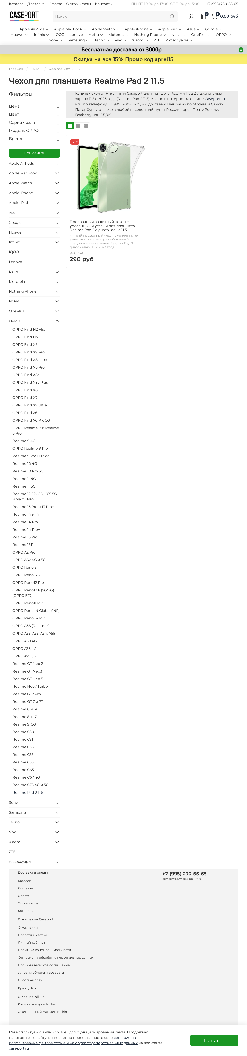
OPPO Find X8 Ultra (29, 360)
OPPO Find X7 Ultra (29, 405)
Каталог (16, 4)
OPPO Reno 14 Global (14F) (36, 611)
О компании (28, 927)
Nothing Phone (150, 35)
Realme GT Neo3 (27, 671)
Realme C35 (23, 747)
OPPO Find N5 (25, 337)
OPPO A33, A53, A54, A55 (33, 633)
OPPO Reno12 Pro (28, 582)
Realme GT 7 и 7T (27, 701)
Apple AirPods (34, 29)
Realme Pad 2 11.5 (27, 792)
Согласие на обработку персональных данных (55, 958)
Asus (193, 29)
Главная (16, 69)
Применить (34, 153)
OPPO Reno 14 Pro (28, 618)
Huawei (20, 35)
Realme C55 (23, 762)
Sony (55, 40)
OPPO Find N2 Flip (28, 329)
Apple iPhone (139, 29)
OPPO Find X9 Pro (28, 352)
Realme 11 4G (24, 479)
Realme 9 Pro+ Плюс (30, 456)
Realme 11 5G (23, 486)
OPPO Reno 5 (24, 567)
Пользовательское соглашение (44, 965)
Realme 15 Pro (24, 537)
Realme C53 (23, 755)
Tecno (102, 40)
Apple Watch (105, 29)
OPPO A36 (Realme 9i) (32, 626)
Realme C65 (23, 770)
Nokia (178, 35)
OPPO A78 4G (24, 648)
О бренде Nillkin (31, 997)
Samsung (78, 40)
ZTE (157, 40)
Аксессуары (179, 40)
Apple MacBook (70, 29)
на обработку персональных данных (104, 1043)
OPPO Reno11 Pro (27, 603)
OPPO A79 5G (24, 656)
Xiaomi (140, 40)
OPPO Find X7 (24, 398)
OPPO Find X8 (25, 390)
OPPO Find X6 (24, 413)
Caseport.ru (215, 99)
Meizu (95, 35)
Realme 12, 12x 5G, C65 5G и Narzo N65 (34, 496)
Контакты (104, 4)
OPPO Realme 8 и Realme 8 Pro (35, 430)
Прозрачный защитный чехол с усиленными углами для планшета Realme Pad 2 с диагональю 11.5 (102, 226)
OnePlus (201, 35)
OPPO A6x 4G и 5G (29, 560)
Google (213, 29)
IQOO (59, 35)
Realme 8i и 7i (24, 717)
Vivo (121, 40)
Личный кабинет (31, 943)
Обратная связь (30, 980)
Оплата (55, 4)
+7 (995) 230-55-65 (222, 4)
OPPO (223, 35)
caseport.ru (19, 1048)
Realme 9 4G (23, 441)
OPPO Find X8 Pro (28, 367)
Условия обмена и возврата (41, 972)
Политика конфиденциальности (44, 950)
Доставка (36, 4)
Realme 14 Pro (25, 522)
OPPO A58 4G (24, 641)
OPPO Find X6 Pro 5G (31, 420)
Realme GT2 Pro (26, 694)
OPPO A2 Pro (23, 552)
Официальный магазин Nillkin (42, 1012)
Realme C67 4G (26, 777)
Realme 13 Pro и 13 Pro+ (33, 507)
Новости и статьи (32, 935)
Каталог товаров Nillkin (37, 1004)
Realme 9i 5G (24, 724)
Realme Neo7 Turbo (30, 686)
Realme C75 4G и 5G (30, 785)
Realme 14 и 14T (26, 514)
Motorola (119, 35)
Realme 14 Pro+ (26, 529)
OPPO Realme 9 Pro (30, 448)
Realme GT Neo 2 (27, 664)
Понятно (214, 1040)
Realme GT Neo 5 (27, 679)
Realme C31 (22, 739)
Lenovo (76, 35)
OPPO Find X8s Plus (30, 382)
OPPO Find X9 (25, 344)
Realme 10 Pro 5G (27, 471)
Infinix (41, 35)
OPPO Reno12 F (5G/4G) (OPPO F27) (33, 593)
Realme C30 (23, 732)
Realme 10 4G (24, 463)
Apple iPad (170, 29)
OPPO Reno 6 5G (27, 575)
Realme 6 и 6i (24, 709)
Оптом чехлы (78, 4)
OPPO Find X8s (25, 375)
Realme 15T (22, 545)
